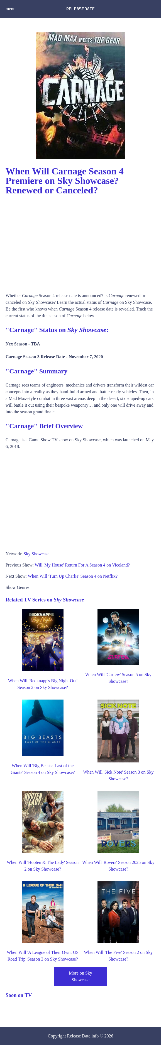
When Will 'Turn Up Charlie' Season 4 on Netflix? (73, 576)
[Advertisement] (80, 242)
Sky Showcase (36, 553)
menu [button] (11, 8)
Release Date (79, 1036)
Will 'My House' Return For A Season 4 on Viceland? (82, 565)
